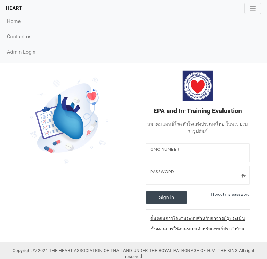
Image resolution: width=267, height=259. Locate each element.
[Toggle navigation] (252, 8)
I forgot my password (230, 194)
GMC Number (164, 149)
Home (21, 20)
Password (162, 172)
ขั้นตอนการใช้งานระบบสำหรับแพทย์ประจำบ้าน (197, 228)
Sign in (166, 197)
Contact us (21, 36)
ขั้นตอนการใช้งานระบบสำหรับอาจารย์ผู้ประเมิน (197, 218)
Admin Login (21, 52)
